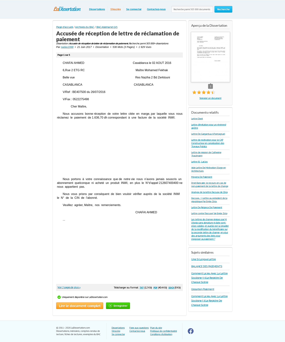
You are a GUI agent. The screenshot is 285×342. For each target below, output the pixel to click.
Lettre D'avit (197, 118)
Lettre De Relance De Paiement (206, 207)
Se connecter (134, 9)
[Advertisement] (119, 148)
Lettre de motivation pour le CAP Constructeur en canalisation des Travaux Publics (207, 143)
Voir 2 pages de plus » (68, 287)
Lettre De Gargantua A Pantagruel (208, 133)
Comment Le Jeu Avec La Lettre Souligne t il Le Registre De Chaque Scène (209, 300)
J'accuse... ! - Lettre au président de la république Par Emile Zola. (209, 200)
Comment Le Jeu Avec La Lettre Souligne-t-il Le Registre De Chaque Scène (209, 278)
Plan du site (156, 327)
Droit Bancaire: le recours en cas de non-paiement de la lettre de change (209, 184)
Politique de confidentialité (163, 331)
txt (141, 287)
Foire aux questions (139, 327)
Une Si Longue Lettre (203, 259)
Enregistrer (118, 305)
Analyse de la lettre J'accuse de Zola (209, 192)
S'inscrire (115, 9)
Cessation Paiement (202, 289)
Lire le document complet (80, 305)
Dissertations (97, 9)
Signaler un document (210, 98)
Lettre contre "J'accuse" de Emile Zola (209, 213)
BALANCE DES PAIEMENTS (206, 266)
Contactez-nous (156, 9)
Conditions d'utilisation (161, 334)
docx (171, 287)
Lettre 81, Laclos (199, 161)
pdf (155, 287)
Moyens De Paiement (201, 176)
